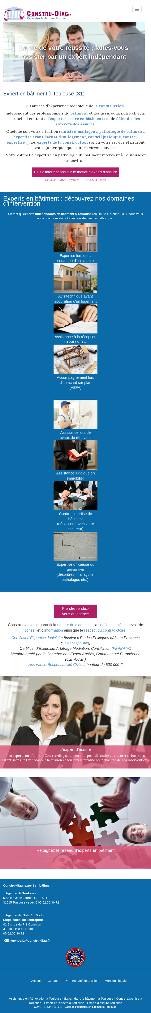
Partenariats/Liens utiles (81, 980)
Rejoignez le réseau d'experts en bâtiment (75, 850)
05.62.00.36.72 (48, 902)
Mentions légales (116, 980)
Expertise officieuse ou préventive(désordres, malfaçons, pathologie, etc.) (75, 571)
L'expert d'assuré (75, 749)
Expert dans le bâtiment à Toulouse (88, 998)
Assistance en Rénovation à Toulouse (35, 998)
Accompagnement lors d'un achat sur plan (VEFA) (75, 381)
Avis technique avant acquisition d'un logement (75, 297)
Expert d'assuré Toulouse (104, 1003)
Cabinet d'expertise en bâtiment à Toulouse (90, 1006)
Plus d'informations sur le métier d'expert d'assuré (75, 172)
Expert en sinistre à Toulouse (64, 1003)
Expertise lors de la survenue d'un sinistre (75, 257)
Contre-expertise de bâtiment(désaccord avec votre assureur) (75, 520)
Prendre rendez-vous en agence (75, 611)
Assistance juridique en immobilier (75, 474)
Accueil (36, 980)
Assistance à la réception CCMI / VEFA (75, 338)
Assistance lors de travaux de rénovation (75, 434)
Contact (53, 980)
